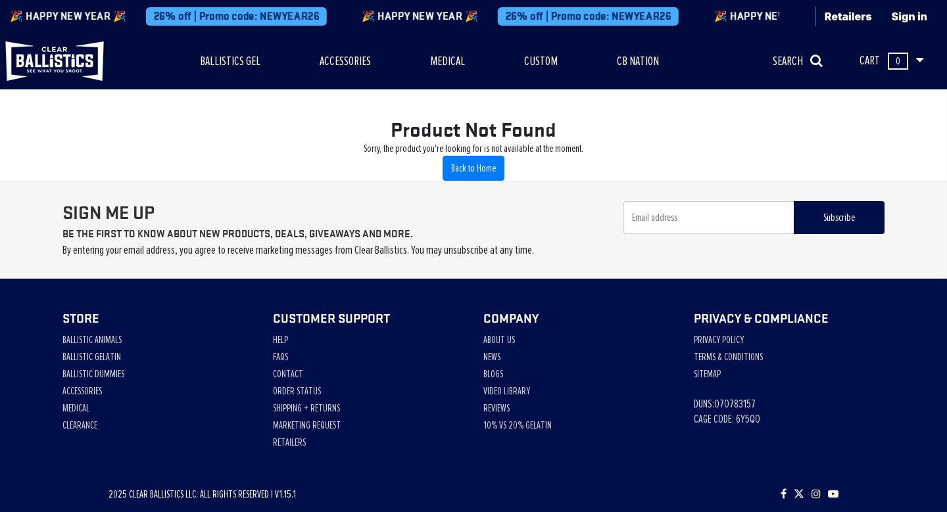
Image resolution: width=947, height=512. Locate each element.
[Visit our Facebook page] (784, 494)
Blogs (493, 374)
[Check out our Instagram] (816, 494)
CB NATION (638, 61)
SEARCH (798, 61)
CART (891, 61)
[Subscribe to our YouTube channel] (833, 494)
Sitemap (707, 374)
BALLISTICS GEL (230, 61)
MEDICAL (447, 61)
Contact (288, 374)
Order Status (297, 391)
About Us (499, 340)
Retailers (848, 16)
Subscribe (839, 217)
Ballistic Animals (92, 340)
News (491, 357)
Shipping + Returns (306, 408)
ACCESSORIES (345, 61)
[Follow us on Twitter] (799, 494)
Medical (75, 408)
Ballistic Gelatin (91, 357)
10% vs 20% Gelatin (517, 425)
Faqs (280, 357)
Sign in (909, 16)
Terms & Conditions (728, 357)
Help (280, 340)
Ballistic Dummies (93, 374)
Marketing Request (307, 425)
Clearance (79, 425)
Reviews (496, 408)
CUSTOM (541, 61)
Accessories (82, 391)
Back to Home (473, 168)
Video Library (506, 391)
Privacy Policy (719, 340)
